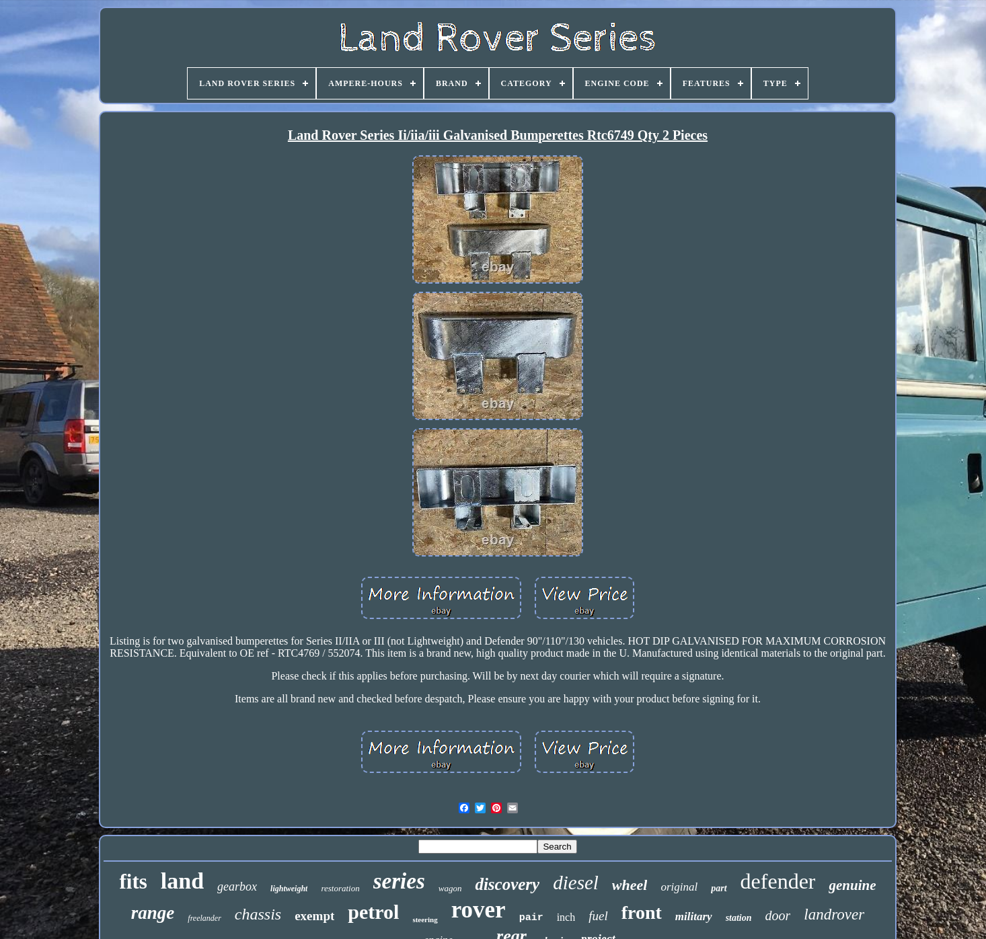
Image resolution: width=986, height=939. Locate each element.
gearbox (237, 886)
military (693, 916)
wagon (450, 888)
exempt (314, 916)
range (153, 913)
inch (566, 917)
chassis (258, 914)
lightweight (288, 888)
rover (478, 910)
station (739, 918)
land (182, 880)
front (641, 912)
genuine (852, 885)
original (678, 887)
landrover (834, 914)
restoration (340, 888)
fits (133, 881)
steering (424, 919)
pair (531, 918)
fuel (598, 916)
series (399, 881)
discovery (507, 884)
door (778, 915)
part (718, 888)
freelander (204, 918)
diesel (576, 882)
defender (778, 881)
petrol (373, 912)
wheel (630, 884)
